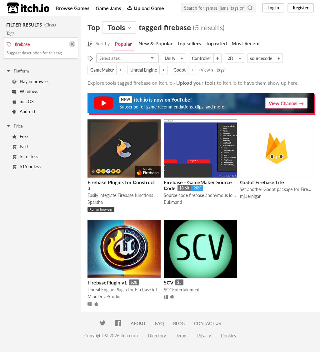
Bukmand (173, 202)
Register (300, 7)
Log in (273, 7)
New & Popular (155, 43)
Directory (157, 335)
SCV (168, 282)
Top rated (216, 43)
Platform (17, 70)
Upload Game (145, 8)
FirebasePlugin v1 (107, 282)
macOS (23, 101)
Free (20, 136)
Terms (181, 335)
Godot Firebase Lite (262, 182)
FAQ (159, 323)
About (138, 323)
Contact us (207, 323)
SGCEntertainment (182, 289)
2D (230, 58)
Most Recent (246, 43)
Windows (25, 91)
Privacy (204, 335)
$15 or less (26, 166)
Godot (179, 70)
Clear (50, 24)
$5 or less (25, 156)
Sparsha (95, 202)
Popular (123, 44)
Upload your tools (196, 83)
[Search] (250, 8)
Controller (201, 58)
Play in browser (30, 81)
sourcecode (261, 58)
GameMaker (102, 70)
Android (23, 111)
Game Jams (108, 8)
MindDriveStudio (104, 296)
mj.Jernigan (251, 196)
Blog (179, 323)
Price (14, 125)
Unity (170, 58)
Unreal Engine (143, 70)
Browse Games (72, 8)
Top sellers (189, 43)
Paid (20, 146)
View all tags (212, 70)
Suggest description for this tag (34, 52)
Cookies (228, 335)
